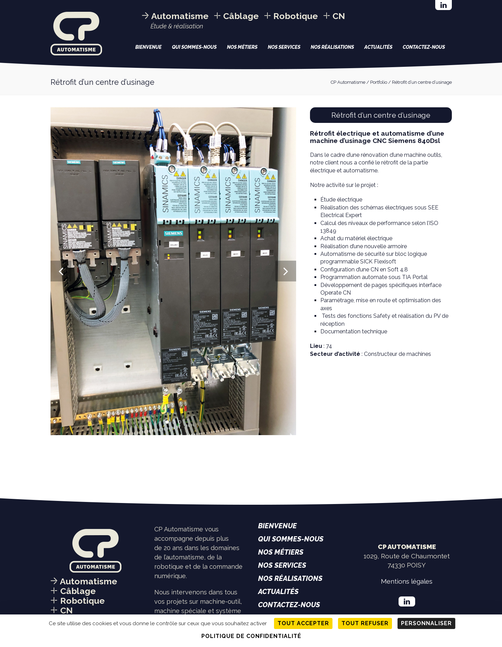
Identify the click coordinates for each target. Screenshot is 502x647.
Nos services (284, 47)
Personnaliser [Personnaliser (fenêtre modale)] (426, 623)
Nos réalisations (332, 47)
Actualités (378, 47)
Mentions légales (406, 581)
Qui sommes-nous (194, 47)
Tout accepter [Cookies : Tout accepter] (303, 623)
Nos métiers (242, 47)
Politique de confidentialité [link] (251, 636)
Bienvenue (148, 47)
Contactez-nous (424, 47)
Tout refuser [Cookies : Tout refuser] (365, 623)
